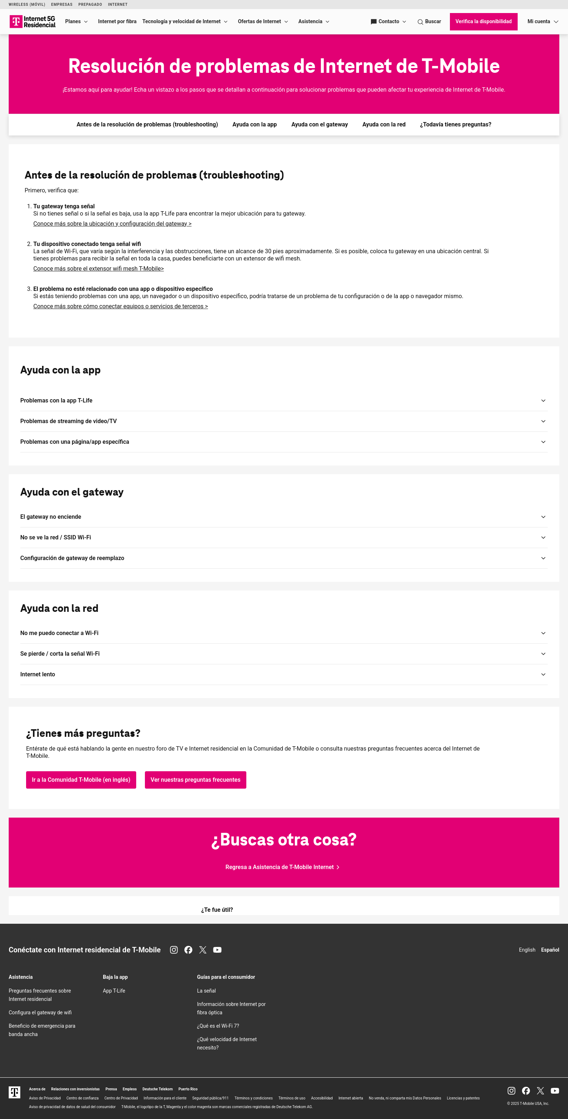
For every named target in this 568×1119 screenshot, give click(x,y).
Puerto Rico (188, 1089)
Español (550, 950)
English (527, 950)
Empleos (130, 1089)
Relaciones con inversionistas (75, 1089)
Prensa (111, 1089)
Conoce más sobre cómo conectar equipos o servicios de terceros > (120, 306)
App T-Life (114, 991)
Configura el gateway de (40, 1012)
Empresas (61, 5)
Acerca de (37, 1089)
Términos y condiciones (253, 1098)
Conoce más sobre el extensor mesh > (98, 268)
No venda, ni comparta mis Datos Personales (405, 1098)
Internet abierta (350, 1098)
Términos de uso (292, 1098)
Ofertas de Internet (259, 21)
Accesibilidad (322, 1098)
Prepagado (90, 5)
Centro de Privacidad (121, 1098)
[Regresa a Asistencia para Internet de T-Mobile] (284, 867)
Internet (118, 5)
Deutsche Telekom (158, 1089)
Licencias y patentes (463, 1098)
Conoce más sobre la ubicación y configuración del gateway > (112, 223)
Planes (73, 21)
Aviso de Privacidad (44, 1098)
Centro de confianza (82, 1098)
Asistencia (310, 21)
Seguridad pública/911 (210, 1098)
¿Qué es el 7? (218, 1026)
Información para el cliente (165, 1098)
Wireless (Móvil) (27, 5)
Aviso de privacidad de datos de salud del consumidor (72, 1107)
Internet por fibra (117, 21)
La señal (206, 991)
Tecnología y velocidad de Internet (181, 21)
